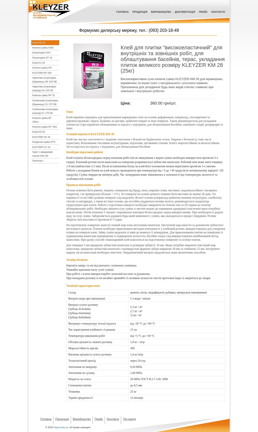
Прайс (203, 11)
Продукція (139, 11)
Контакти (218, 11)
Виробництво (161, 11)
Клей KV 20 (38, 62)
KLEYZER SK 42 (41, 137)
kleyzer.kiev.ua (61, 427)
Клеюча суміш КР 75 (43, 95)
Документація (185, 11)
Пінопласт (38, 160)
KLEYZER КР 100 (41, 72)
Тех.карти (129, 419)
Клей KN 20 (38, 131)
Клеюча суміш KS (42, 67)
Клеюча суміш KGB (43, 47)
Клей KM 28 (38, 42)
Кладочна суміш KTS (43, 142)
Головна (122, 11)
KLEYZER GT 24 (41, 147)
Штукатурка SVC (41, 52)
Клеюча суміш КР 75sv (44, 126)
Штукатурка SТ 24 (42, 57)
